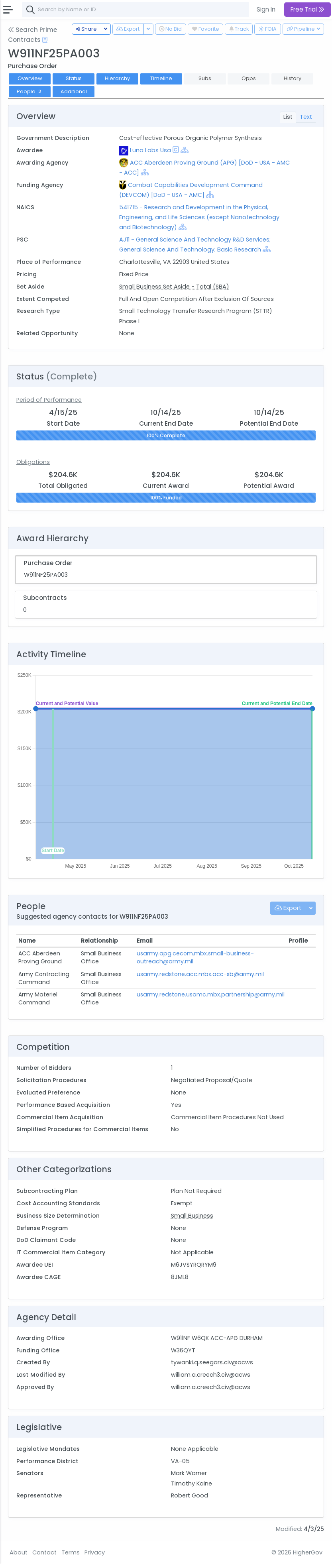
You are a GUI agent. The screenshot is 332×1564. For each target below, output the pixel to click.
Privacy (94, 1552)
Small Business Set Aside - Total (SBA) (174, 287)
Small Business (192, 1216)
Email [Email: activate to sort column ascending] (145, 941)
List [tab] (288, 117)
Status (74, 78)
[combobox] (141, 9)
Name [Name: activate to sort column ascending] (26, 941)
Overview (30, 78)
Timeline (161, 78)
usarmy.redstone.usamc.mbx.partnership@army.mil (211, 994)
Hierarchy (117, 78)
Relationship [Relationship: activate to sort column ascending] (99, 941)
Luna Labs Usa (150, 150)
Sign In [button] (266, 9)
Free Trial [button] (307, 9)
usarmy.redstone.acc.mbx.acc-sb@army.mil (200, 974)
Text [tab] (306, 117)
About (19, 1552)
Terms (70, 1552)
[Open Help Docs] (44, 40)
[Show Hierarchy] (185, 149)
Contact (44, 1552)
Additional (74, 91)
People (30, 91)
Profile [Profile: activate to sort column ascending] (298, 941)
